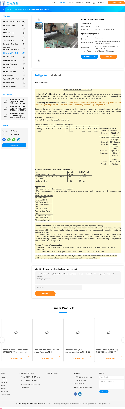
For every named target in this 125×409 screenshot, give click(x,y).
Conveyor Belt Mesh (14, 72)
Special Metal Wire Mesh (14, 79)
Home (3, 377)
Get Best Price (89, 57)
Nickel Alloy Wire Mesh (14, 53)
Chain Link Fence (14, 37)
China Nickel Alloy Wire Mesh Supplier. (27, 403)
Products (4, 380)
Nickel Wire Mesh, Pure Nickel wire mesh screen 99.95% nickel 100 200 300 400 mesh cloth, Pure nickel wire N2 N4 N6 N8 (18, 108)
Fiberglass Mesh (14, 75)
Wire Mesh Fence (14, 40)
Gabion (14, 29)
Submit (45, 293)
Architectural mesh (14, 86)
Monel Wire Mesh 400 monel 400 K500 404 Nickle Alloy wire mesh (17, 101)
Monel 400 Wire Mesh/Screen (30, 377)
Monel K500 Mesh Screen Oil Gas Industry (30, 386)
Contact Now (14, 145)
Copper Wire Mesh (14, 25)
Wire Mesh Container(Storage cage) (14, 48)
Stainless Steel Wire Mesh (14, 22)
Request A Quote (116, 3)
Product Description (56, 75)
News (3, 385)
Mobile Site (4, 391)
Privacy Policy (5, 394)
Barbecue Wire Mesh (14, 64)
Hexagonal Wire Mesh (14, 60)
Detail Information (41, 75)
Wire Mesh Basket (14, 68)
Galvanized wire (14, 83)
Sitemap (3, 388)
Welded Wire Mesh (14, 33)
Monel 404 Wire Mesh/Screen (30, 381)
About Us (4, 383)
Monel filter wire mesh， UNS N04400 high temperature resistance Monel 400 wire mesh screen (18, 115)
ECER (108, 403)
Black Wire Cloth (14, 57)
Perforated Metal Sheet (14, 44)
